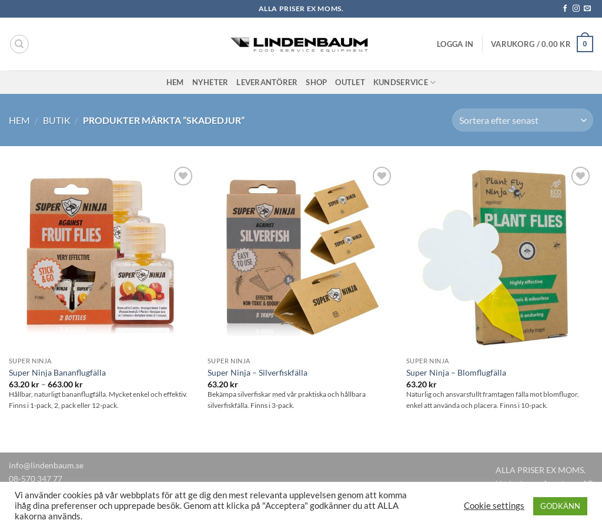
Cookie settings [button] (494, 506)
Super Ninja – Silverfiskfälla (257, 372)
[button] (455, 44)
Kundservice (404, 82)
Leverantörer (266, 82)
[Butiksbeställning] (522, 120)
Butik (57, 120)
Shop (316, 82)
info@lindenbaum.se (46, 465)
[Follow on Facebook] (564, 9)
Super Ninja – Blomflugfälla (456, 372)
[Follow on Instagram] (576, 9)
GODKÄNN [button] (560, 506)
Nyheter (210, 82)
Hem (175, 82)
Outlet (350, 82)
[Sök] (19, 44)
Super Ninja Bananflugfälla (57, 372)
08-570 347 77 (35, 479)
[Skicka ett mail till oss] (587, 9)
